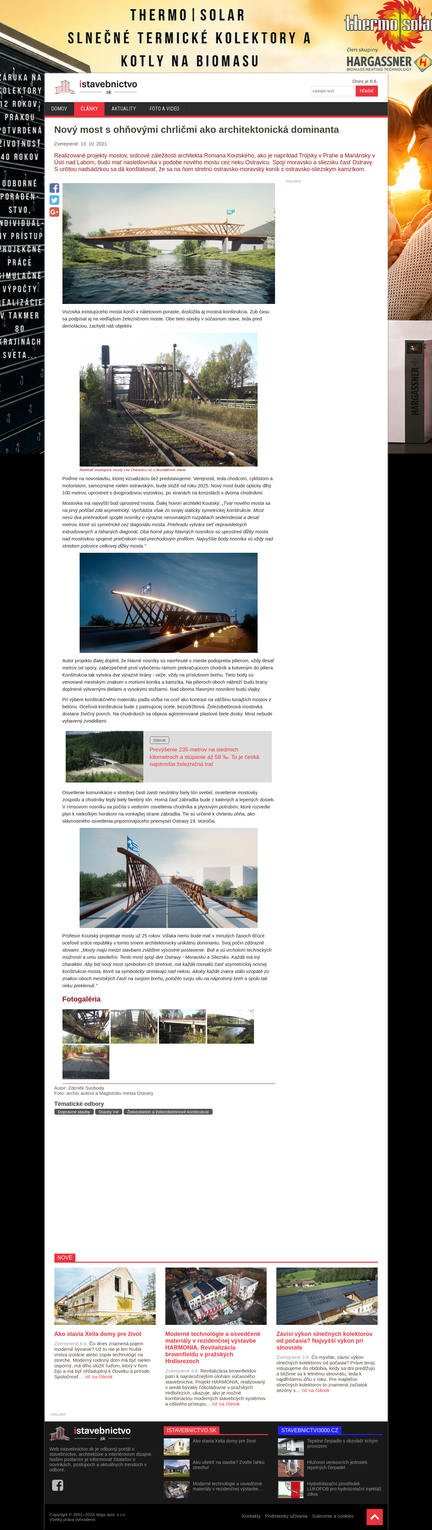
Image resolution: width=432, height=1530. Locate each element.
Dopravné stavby (74, 1111)
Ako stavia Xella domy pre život (224, 1440)
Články (89, 109)
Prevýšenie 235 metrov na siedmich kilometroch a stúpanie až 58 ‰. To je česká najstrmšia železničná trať (205, 756)
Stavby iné (109, 1111)
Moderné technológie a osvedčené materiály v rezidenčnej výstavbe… (228, 1486)
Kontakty (251, 1516)
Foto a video (164, 109)
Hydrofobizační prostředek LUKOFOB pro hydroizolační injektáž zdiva (344, 1489)
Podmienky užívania (286, 1516)
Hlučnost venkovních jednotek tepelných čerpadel (337, 1465)
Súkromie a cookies (333, 1516)
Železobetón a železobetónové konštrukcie (168, 1111)
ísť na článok (99, 1376)
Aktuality (124, 109)
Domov (59, 109)
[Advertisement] (162, 1184)
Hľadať (367, 90)
